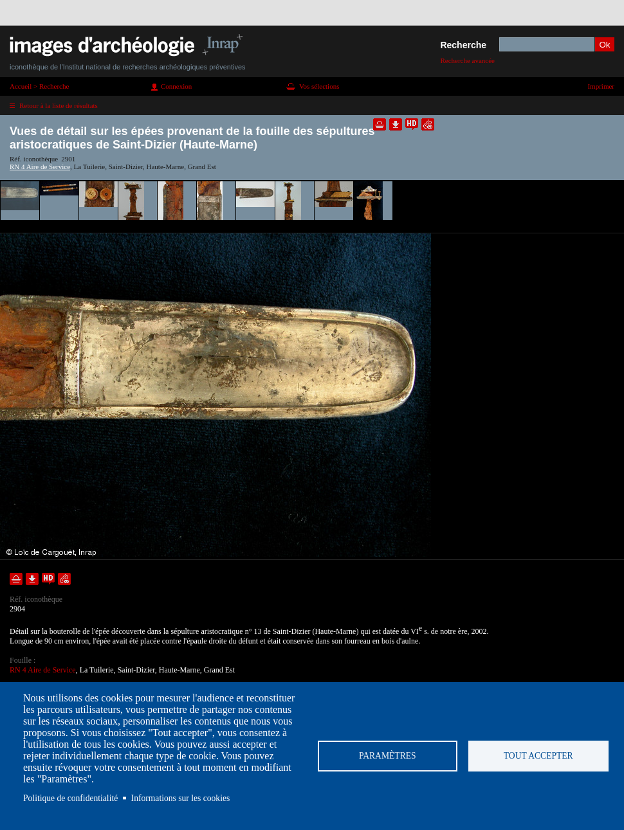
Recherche (463, 45)
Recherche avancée (467, 60)
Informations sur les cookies (180, 798)
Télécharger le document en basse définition (395, 124)
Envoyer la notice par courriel (427, 124)
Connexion (176, 86)
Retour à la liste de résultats (58, 105)
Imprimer (600, 86)
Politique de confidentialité (70, 798)
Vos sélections (319, 86)
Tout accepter (538, 756)
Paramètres (387, 756)
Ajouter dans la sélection (379, 124)
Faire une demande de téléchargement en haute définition (411, 124)
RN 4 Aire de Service (40, 166)
